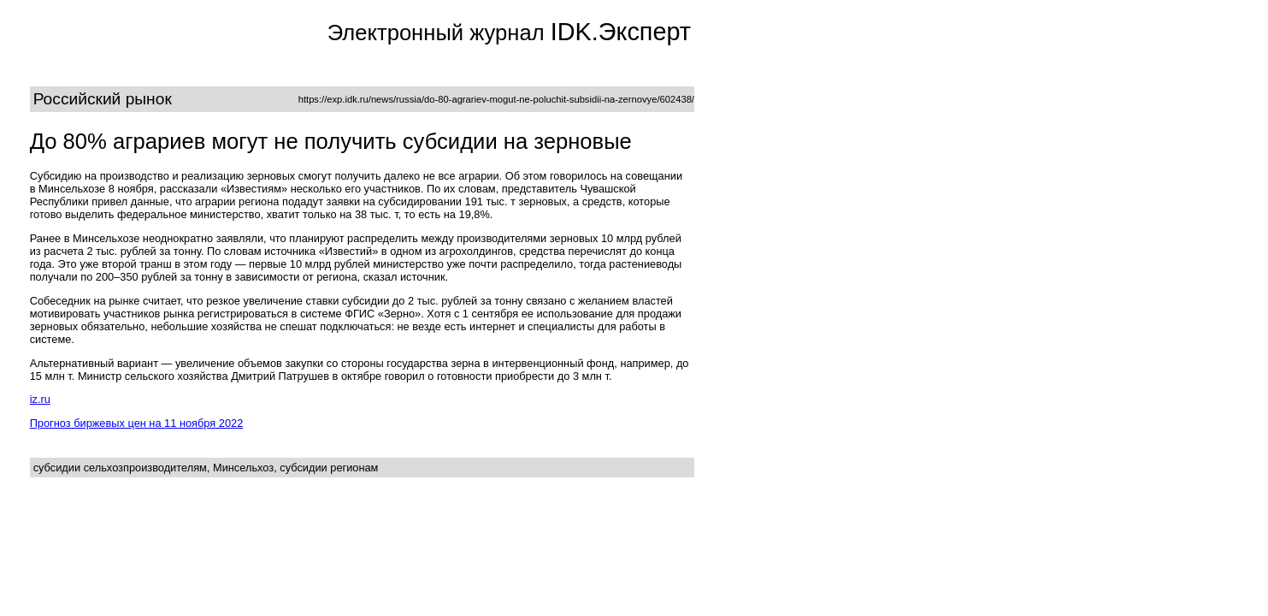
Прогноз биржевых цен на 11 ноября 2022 (137, 423)
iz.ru (40, 399)
